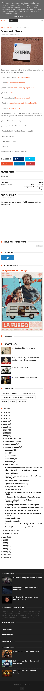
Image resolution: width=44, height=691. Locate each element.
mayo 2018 (9, 459)
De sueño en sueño (14, 108)
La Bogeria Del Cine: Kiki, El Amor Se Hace (21, 510)
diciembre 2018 (11, 438)
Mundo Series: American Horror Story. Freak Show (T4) (23, 477)
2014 (5, 546)
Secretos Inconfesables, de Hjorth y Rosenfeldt (22, 103)
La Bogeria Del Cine (28, 393)
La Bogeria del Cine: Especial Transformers (22, 497)
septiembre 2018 (12, 447)
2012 (5, 552)
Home (3, 20)
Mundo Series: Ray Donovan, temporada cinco (24, 507)
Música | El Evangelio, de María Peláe (27, 578)
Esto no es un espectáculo (23, 98)
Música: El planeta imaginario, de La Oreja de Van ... (23, 514)
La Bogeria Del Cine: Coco (15, 486)
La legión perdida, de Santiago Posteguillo (22, 505)
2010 (5, 557)
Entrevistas (15, 393)
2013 (5, 549)
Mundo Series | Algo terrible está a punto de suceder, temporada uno (26, 359)
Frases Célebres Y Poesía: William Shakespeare (18, 501)
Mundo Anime (18, 397)
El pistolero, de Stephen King (16, 483)
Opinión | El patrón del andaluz (17, 481)
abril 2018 (9, 462)
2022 (5, 424)
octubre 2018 (10, 444)
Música (4, 401)
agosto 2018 (10, 450)
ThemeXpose (26, 684)
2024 (5, 418)
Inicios (13, 93)
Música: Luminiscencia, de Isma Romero (21, 470)
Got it (28, 17)
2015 (5, 543)
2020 (5, 430)
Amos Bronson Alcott (23, 77)
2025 (5, 415)
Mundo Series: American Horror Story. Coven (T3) (23, 493)
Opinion (12, 401)
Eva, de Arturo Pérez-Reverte (16, 83)
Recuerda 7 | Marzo (12, 518)
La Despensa (6, 397)
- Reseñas (5, 393)
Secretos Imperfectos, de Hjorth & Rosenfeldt (23, 524)
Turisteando (22, 401)
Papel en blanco (11, 473)
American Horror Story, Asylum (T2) (22, 88)
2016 (5, 540)
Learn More (19, 17)
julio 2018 (9, 453)
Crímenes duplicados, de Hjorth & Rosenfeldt (23, 467)
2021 (5, 427)
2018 (5, 436)
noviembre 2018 (11, 441)
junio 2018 (9, 456)
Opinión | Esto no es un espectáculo (19, 527)
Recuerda (10, 27)
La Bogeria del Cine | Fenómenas (26, 651)
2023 (5, 421)
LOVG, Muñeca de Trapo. (22, 367)
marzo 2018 (10, 465)
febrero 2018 (10, 530)
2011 (5, 555)
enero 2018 (9, 533)
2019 (5, 433)
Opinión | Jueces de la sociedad (24, 377)
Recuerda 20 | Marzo (13, 489)
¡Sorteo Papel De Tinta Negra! (23, 348)
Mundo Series (29, 397)
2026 (5, 412)
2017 (5, 537)
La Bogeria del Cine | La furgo (14, 270)
